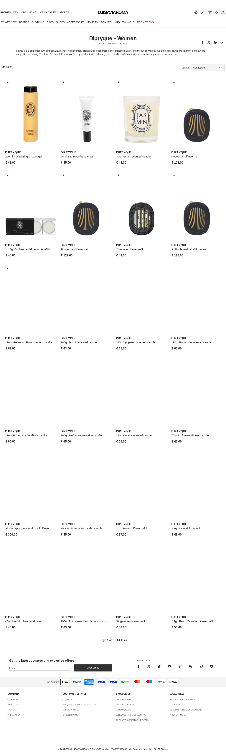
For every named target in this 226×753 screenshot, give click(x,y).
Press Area (13, 715)
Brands (24, 22)
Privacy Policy (177, 715)
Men (15, 12)
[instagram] (201, 666)
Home (32, 12)
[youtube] (169, 666)
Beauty (106, 22)
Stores (64, 12)
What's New (9, 22)
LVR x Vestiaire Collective (131, 715)
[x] (149, 666)
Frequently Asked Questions (79, 704)
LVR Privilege (123, 699)
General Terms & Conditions (185, 710)
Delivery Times (70, 710)
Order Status (70, 715)
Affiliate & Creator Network (132, 720)
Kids (24, 12)
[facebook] (139, 666)
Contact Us (69, 699)
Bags (50, 22)
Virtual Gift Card (126, 704)
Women (6, 12)
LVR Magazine (48, 12)
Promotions (145, 22)
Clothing (38, 22)
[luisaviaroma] (113, 12)
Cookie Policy (177, 704)
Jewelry (92, 22)
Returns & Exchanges (182, 699)
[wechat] (190, 666)
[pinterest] (211, 666)
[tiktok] (159, 666)
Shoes (60, 22)
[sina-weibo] (180, 666)
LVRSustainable (124, 22)
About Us (12, 704)
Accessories (76, 22)
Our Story (13, 699)
